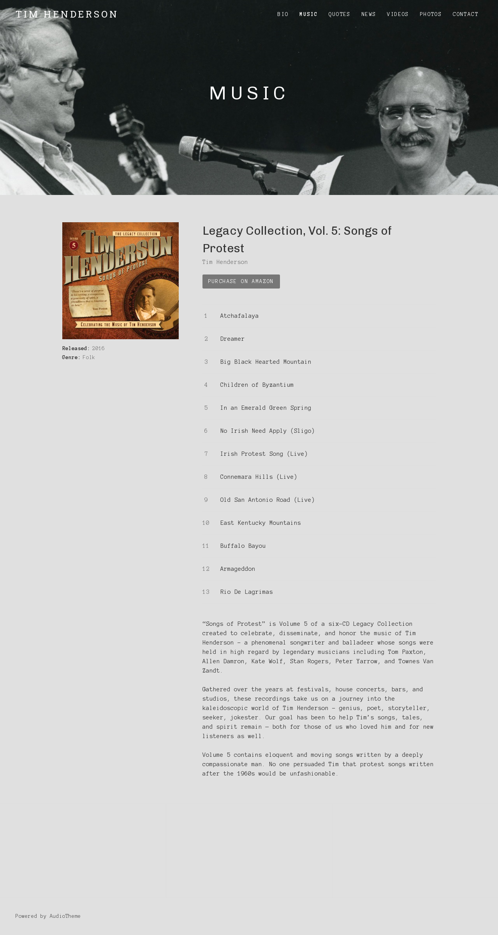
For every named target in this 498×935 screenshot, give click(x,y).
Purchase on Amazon (241, 281)
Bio (283, 14)
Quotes (339, 14)
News (369, 14)
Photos (431, 14)
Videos (398, 14)
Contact (466, 14)
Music (308, 14)
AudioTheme (65, 916)
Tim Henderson (67, 14)
